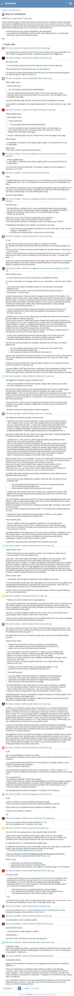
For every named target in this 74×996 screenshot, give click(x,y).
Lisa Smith (32, 48)
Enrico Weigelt (34, 58)
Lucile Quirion (33, 747)
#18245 (52, 770)
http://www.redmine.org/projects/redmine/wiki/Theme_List (28, 856)
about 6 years (46, 942)
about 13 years (43, 78)
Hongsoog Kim (34, 794)
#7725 (65, 770)
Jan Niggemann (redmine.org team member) (44, 154)
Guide (17, 97)
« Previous (7, 988)
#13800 (59, 770)
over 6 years (43, 906)
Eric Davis (13, 18)
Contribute (18, 229)
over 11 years (44, 236)
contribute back (42, 22)
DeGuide (27, 95)
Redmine (30, 994)
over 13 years (44, 58)
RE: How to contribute (13, 48)
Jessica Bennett (34, 916)
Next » (27, 988)
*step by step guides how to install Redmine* (43, 910)
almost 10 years (40, 828)
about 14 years (42, 48)
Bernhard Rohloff (35, 924)
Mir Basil (32, 173)
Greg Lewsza (33, 906)
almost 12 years (40, 173)
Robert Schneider (35, 376)
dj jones (31, 596)
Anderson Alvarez (35, 942)
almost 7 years (46, 870)
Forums (4, 10)
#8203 (43, 822)
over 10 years (44, 794)
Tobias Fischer (34, 236)
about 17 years (22, 18)
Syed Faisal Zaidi (35, 870)
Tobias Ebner (33, 78)
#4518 (34, 719)
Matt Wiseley (33, 704)
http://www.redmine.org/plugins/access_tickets (25, 850)
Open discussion (14, 10)
